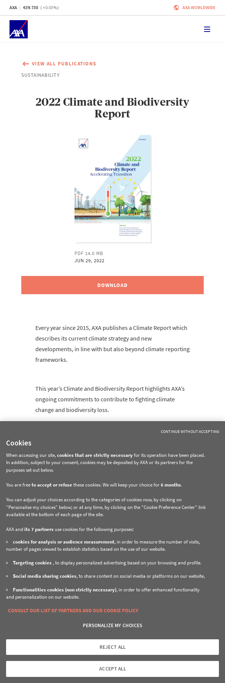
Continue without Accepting (190, 431)
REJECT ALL (112, 647)
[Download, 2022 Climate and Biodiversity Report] (112, 285)
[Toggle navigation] (207, 29)
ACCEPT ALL (112, 669)
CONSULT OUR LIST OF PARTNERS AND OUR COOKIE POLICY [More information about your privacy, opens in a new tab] (73, 610)
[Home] (19, 29)
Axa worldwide (198, 7)
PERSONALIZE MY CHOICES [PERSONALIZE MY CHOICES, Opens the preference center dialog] (113, 625)
